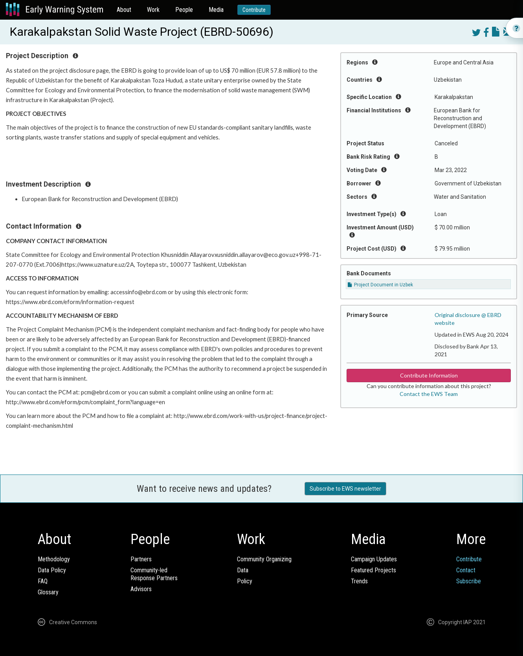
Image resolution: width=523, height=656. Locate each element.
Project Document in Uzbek (380, 285)
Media (216, 9)
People (184, 9)
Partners (141, 559)
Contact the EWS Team (429, 393)
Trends (359, 581)
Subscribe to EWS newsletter (345, 489)
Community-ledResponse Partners (154, 574)
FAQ (43, 581)
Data (242, 570)
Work (153, 9)
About (124, 9)
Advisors (141, 589)
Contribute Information (429, 375)
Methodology (54, 559)
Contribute (254, 10)
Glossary (48, 592)
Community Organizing (264, 559)
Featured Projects (373, 570)
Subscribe (468, 581)
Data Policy (52, 570)
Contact (465, 570)
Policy (244, 581)
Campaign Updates (374, 559)
